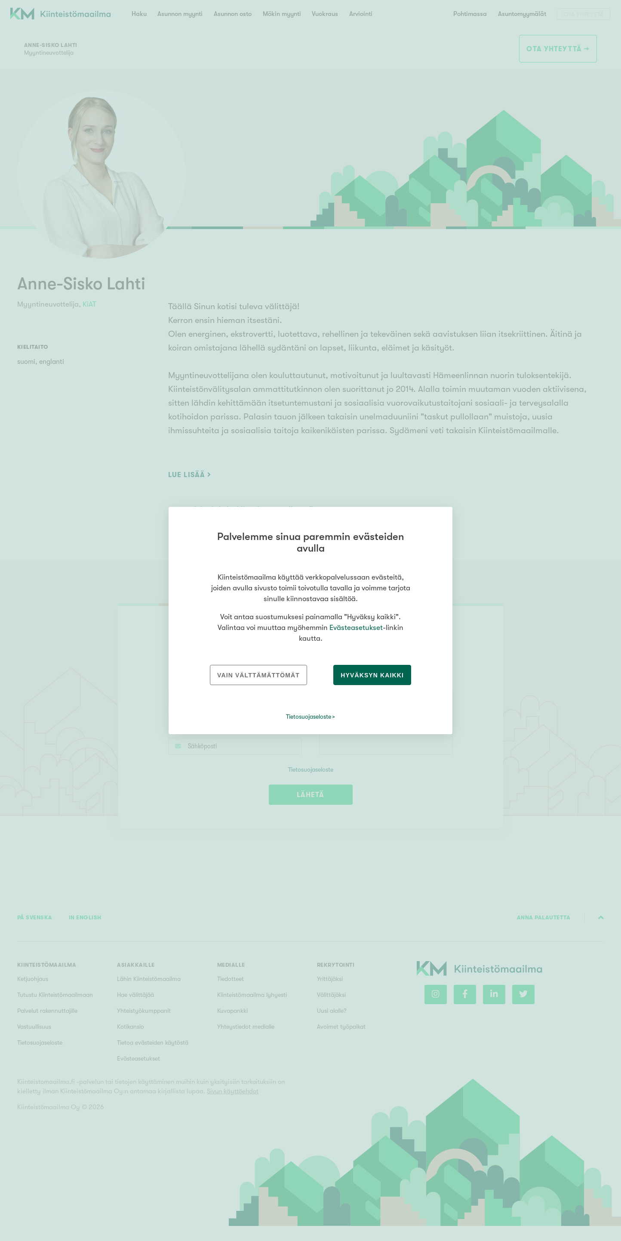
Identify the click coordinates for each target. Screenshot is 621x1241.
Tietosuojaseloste (308, 716)
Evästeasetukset (356, 628)
